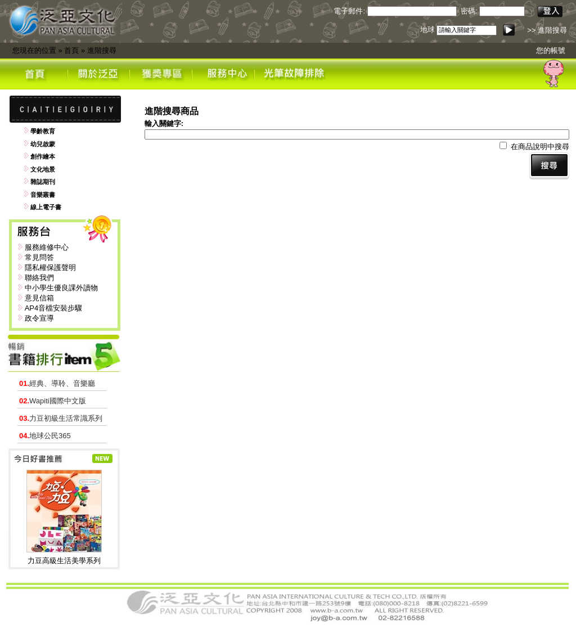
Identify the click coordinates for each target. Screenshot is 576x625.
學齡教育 (42, 131)
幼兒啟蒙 (42, 144)
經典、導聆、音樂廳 (57, 383)
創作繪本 (42, 156)
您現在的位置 (34, 50)
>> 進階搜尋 (547, 30)
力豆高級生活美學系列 (64, 560)
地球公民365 (45, 435)
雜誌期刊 (42, 181)
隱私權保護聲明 (50, 267)
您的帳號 (550, 50)
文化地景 (42, 169)
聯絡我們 (39, 277)
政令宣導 (39, 318)
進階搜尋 (101, 50)
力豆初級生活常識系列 (60, 418)
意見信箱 (39, 298)
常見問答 (39, 257)
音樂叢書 (42, 194)
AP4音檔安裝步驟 (54, 308)
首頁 (71, 50)
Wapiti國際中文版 (52, 401)
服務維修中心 (47, 247)
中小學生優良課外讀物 (61, 288)
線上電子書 (45, 207)
